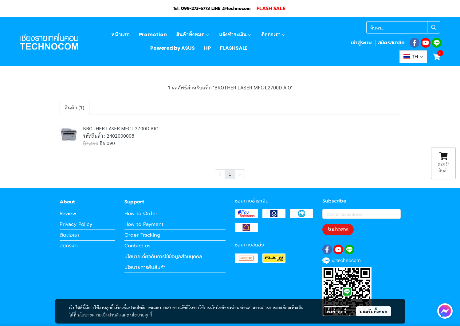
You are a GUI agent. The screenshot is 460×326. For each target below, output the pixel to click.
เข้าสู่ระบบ (361, 42)
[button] (403, 27)
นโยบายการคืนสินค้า (145, 267)
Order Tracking (142, 235)
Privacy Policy (76, 224)
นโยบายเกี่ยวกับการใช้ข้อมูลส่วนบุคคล (163, 256)
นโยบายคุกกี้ (141, 314)
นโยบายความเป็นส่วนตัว (99, 314)
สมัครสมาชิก (391, 42)
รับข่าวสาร (338, 229)
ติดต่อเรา (69, 235)
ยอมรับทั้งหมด (373, 311)
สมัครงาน (70, 245)
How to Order (140, 213)
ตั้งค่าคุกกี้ (336, 311)
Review (68, 213)
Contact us (137, 245)
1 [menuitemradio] (230, 174)
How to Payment (143, 224)
